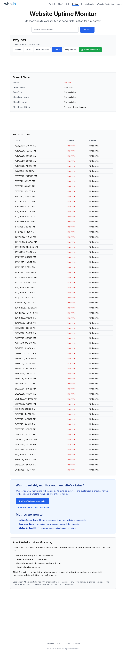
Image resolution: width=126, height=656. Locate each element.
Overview (50, 643)
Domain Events (87, 4)
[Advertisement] (63, 63)
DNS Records (42, 49)
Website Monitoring (105, 4)
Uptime (75, 4)
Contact (76, 643)
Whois (18, 49)
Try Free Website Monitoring (32, 501)
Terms (67, 643)
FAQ (59, 643)
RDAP (60, 4)
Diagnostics (70, 49)
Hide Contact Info (90, 49)
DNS (67, 4)
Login (119, 4)
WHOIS (52, 4)
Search (87, 29)
